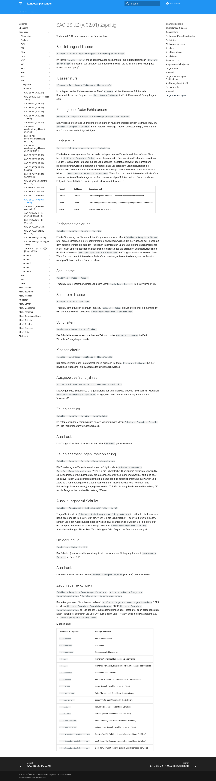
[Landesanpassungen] (21, 4)
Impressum (54, 774)
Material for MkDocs (37, 777)
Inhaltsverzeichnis (174, 24)
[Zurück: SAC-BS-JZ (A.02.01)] (36, 765)
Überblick (23, 11)
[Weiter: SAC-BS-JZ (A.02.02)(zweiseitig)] (172, 765)
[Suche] (142, 3)
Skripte (34, 11)
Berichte (45, 11)
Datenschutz (65, 774)
